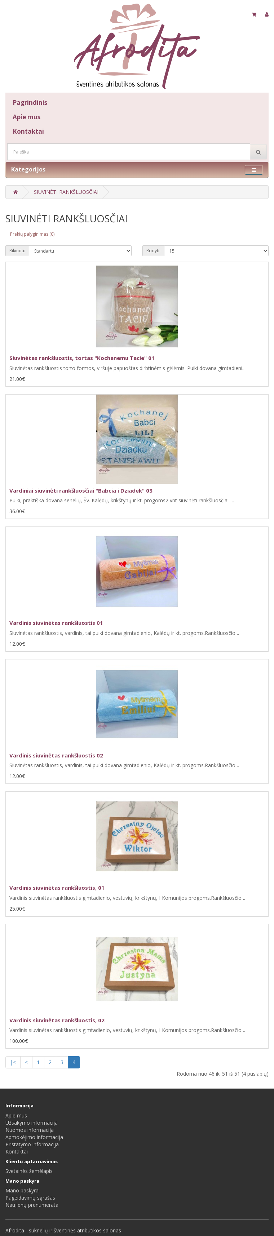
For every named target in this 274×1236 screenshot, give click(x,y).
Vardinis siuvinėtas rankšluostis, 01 (57, 887)
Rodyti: (153, 251)
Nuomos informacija (29, 1129)
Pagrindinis (30, 102)
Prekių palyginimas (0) (32, 234)
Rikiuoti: (17, 251)
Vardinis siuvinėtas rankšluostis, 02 (57, 1020)
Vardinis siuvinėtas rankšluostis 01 (56, 622)
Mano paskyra (22, 1190)
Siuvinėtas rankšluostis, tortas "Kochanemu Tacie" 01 (82, 357)
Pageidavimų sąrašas (30, 1197)
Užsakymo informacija (31, 1122)
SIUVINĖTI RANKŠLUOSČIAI (66, 191)
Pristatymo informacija (32, 1144)
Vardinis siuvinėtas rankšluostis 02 (56, 755)
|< (13, 1062)
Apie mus (26, 117)
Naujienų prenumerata (31, 1204)
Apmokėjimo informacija (34, 1137)
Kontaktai (28, 131)
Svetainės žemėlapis (29, 1171)
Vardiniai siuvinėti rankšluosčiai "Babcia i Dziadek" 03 (81, 490)
